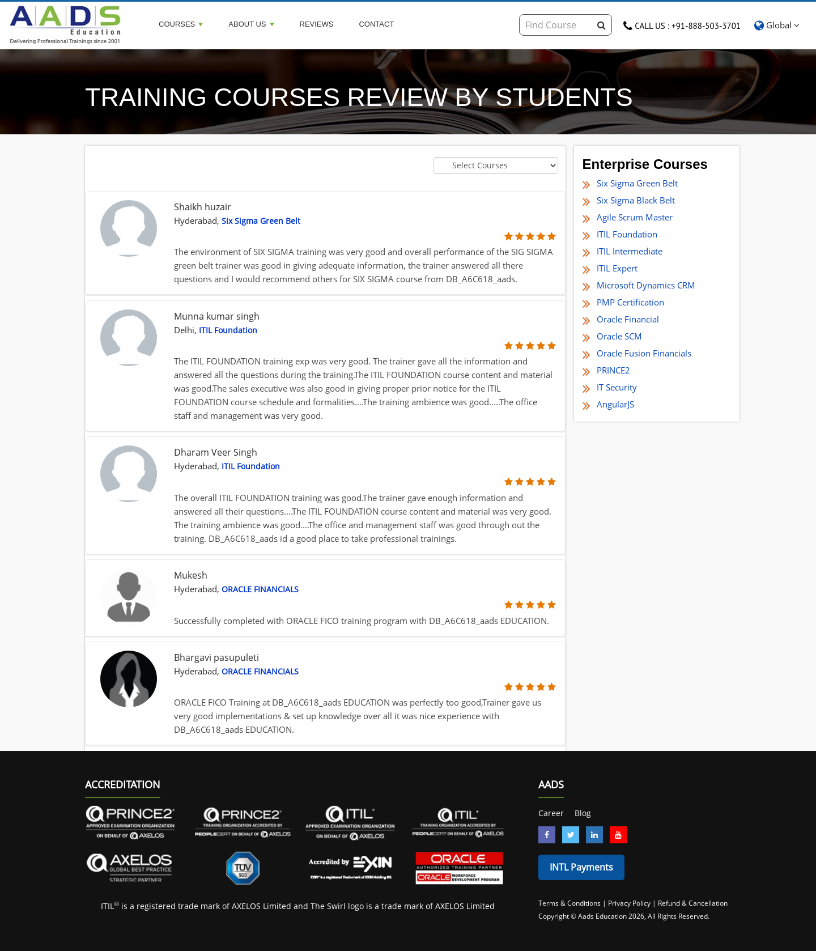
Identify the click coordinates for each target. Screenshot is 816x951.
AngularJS (615, 404)
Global (777, 25)
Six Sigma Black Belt (636, 200)
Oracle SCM (619, 336)
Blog (583, 813)
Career (551, 813)
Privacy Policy (629, 903)
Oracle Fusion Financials (644, 353)
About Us (251, 24)
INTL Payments (581, 867)
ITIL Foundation (627, 234)
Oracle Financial (628, 319)
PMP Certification (630, 302)
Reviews (317, 24)
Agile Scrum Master (635, 217)
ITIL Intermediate (629, 251)
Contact (376, 24)
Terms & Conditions (570, 903)
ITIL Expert (617, 268)
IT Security (617, 387)
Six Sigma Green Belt (637, 183)
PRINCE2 (613, 370)
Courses (181, 24)
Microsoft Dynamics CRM (646, 285)
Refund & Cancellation (693, 903)
